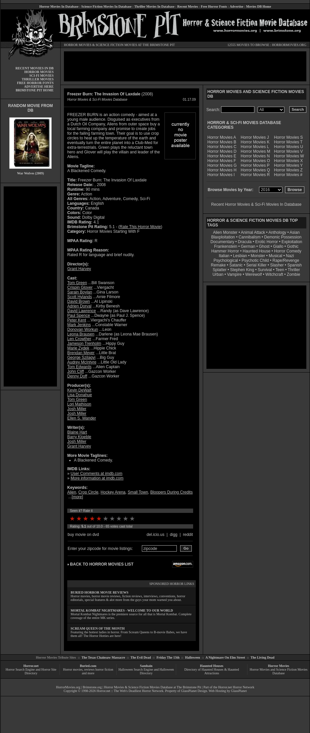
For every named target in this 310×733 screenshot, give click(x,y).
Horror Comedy (287, 251)
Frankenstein (225, 246)
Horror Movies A (221, 137)
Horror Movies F (221, 160)
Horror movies (73, 669)
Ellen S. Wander (81, 418)
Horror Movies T (288, 142)
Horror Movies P (255, 165)
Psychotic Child (255, 260)
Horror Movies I (221, 174)
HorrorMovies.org (68, 687)
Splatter (219, 269)
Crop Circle (88, 492)
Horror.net (31, 666)
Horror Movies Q (255, 170)
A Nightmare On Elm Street (225, 657)
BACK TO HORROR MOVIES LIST (101, 564)
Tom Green (77, 282)
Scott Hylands (79, 296)
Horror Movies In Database (59, 6)
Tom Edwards (79, 366)
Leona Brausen (80, 334)
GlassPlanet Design (194, 691)
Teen (279, 269)
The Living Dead (263, 657)
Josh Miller (76, 409)
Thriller (294, 269)
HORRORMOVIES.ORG (289, 45)
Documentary (222, 241)
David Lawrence (81, 310)
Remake (218, 265)
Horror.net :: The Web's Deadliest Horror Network (130, 691)
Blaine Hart (77, 432)
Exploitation (291, 241)
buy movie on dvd (83, 534)
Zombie (293, 274)
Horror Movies (278, 666)
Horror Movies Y (288, 165)
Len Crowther (79, 338)
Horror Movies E (221, 156)
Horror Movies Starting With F (113, 231)
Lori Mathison (79, 404)
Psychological (225, 260)
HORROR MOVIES (78, 45)
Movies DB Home (258, 6)
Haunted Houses (211, 666)
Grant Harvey (79, 268)
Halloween (192, 657)
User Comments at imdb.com (96, 473)
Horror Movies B (221, 142)
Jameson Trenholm (84, 343)
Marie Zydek (78, 348)
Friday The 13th (167, 657)
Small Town (138, 492)
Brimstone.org (92, 687)
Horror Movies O (255, 160)
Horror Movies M (255, 151)
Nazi (290, 255)
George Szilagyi (81, 357)
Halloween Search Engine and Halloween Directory (146, 671)
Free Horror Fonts (214, 6)
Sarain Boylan (79, 292)
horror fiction (104, 669)
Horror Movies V (288, 151)
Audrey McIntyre (81, 362)
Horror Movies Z (288, 170)
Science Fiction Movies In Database (106, 6)
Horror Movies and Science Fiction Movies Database (279, 671)
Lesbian (240, 255)
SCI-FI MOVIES (41, 75)
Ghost (264, 246)
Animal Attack (253, 232)
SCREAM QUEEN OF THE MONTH (98, 628)
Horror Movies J (255, 137)
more (77, 497)
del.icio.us (155, 534)
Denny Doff (77, 376)
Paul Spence (78, 315)
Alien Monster (225, 232)
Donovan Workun (82, 329)
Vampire (234, 274)
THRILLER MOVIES (38, 79)
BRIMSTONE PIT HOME (35, 90)
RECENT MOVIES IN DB (34, 68)
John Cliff (75, 371)
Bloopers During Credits (171, 492)
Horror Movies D (221, 151)
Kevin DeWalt (79, 390)
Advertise (236, 6)
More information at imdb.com (97, 478)
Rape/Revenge (285, 260)
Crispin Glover (80, 287)
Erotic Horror (266, 241)
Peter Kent (76, 320)
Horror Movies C (221, 146)
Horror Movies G (222, 165)
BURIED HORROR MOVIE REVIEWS (100, 592)
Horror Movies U (288, 146)
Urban (217, 274)
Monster (258, 255)
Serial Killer (256, 265)
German (248, 246)
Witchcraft (274, 274)
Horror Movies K (255, 142)
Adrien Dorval (79, 306)
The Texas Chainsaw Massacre (103, 657)
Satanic (236, 265)
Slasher (277, 265)
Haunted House (256, 251)
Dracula (244, 241)
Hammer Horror (225, 251)
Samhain (146, 666)
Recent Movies (187, 6)
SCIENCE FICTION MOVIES (116, 45)
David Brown (78, 301)
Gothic (293, 246)
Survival (265, 269)
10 (132, 518)
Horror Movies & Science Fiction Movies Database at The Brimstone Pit (152, 687)
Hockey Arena (113, 492)
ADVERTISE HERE (39, 86)
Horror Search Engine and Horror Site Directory (31, 671)
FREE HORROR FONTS (35, 83)
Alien (71, 492)
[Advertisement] (30, 286)
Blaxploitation (223, 237)
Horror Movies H (221, 170)
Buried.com (88, 666)
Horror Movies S (288, 137)
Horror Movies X (288, 160)
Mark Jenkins (79, 324)
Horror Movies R (255, 174)
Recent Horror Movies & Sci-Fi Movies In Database (256, 204)
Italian (224, 255)
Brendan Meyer (81, 352)
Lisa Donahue (79, 395)
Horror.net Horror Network (236, 687)
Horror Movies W (289, 156)
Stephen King (242, 269)
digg (173, 534)
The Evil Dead (141, 657)
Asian (295, 232)
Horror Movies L (255, 146)
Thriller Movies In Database (154, 6)
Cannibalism (249, 237)
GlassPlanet (239, 691)
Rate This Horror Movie (140, 226)
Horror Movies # (288, 174)
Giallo (278, 246)
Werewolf (253, 274)
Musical (275, 255)
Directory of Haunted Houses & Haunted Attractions (211, 671)
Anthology (277, 232)
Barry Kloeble (79, 437)
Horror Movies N (255, 156)
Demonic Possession (282, 237)
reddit (188, 534)
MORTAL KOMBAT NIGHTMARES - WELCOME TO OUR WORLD (122, 610)
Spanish (294, 265)
